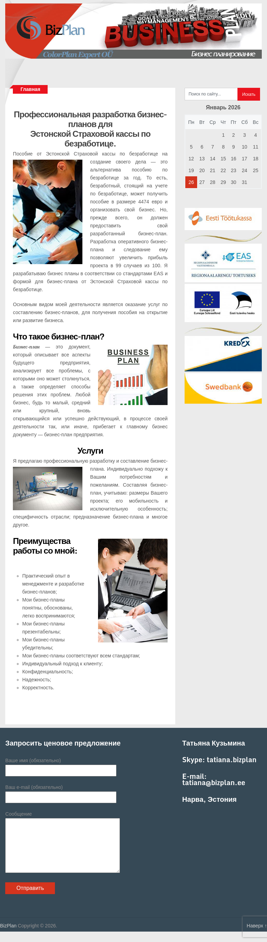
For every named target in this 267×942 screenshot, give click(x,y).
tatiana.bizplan (232, 759)
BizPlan (8, 936)
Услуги (90, 450)
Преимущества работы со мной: (45, 545)
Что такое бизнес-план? (58, 336)
